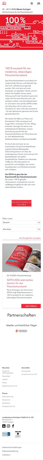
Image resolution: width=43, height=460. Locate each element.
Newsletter (6, 376)
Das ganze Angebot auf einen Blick (21, 203)
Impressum (6, 455)
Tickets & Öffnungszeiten (7, 372)
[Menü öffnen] (39, 3)
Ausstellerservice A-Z (29, 374)
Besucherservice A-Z (9, 386)
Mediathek (6, 403)
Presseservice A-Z (8, 406)
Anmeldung (26, 371)
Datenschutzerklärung (10, 451)
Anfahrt (5, 379)
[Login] (32, 3)
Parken (4, 383)
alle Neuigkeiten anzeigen (30, 238)
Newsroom (6, 400)
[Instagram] (8, 426)
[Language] (21, 222)
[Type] (21, 229)
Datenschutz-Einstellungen (12, 447)
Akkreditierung (7, 397)
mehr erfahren (31, 306)
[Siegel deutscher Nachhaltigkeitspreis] (18, 434)
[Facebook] (13, 426)
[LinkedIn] (4, 426)
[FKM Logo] (6, 434)
